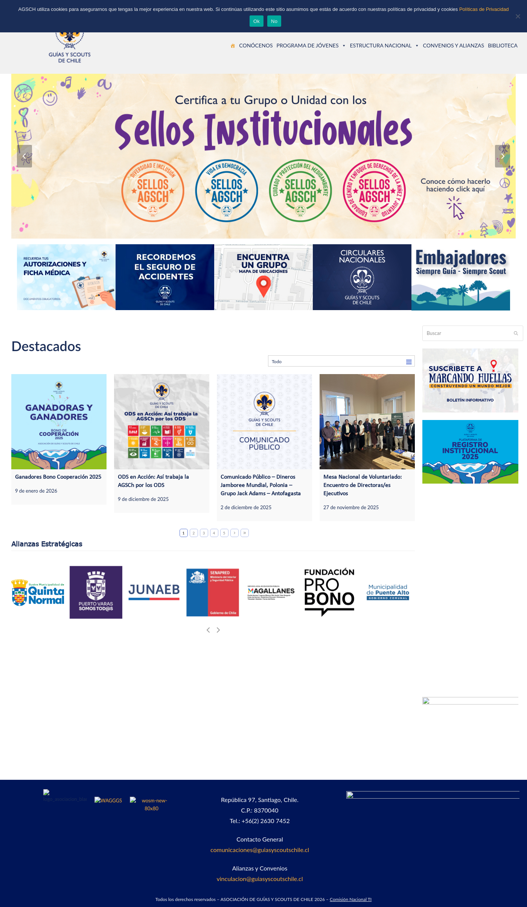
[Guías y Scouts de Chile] (232, 45)
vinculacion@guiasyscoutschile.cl (260, 878)
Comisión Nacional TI (351, 899)
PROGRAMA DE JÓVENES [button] (311, 45)
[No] (517, 16)
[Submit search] (516, 333)
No (274, 21)
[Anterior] (24, 156)
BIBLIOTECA (503, 45)
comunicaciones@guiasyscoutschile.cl (259, 849)
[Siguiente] (502, 156)
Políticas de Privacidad (484, 9)
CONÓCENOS (256, 45)
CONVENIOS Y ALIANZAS (453, 45)
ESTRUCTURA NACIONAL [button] (384, 45)
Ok (256, 21)
